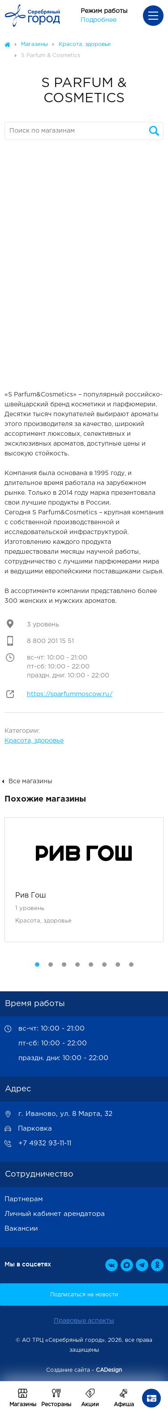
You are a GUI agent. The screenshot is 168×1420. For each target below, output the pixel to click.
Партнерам (23, 1199)
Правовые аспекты (84, 1321)
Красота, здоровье (34, 740)
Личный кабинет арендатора (54, 1214)
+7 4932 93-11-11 (44, 1143)
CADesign (109, 1370)
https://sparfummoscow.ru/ (69, 694)
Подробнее (98, 20)
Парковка (35, 1129)
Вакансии (21, 1229)
